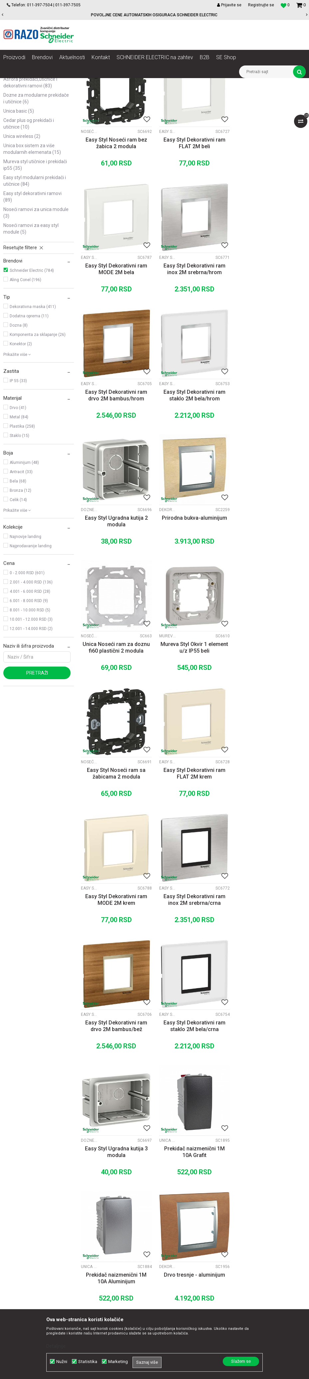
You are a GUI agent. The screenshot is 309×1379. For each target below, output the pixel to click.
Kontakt (92, 1208)
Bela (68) (18, 559)
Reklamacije (183, 1244)
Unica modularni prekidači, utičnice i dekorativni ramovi (32, 118)
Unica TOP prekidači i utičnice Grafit (243, 835)
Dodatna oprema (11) (29, 394)
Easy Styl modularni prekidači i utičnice (34, 259)
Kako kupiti (181, 1208)
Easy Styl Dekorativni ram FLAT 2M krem (270, 595)
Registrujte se (261, 5)
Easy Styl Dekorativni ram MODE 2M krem (116, 721)
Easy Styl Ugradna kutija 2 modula (116, 470)
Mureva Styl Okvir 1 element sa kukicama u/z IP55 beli (270, 971)
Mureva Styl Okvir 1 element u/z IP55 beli (116, 595)
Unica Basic (18, 189)
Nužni (61, 1361)
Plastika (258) (22, 504)
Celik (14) (18, 578)
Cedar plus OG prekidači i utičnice (28, 202)
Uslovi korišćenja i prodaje (197, 1193)
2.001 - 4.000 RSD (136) (31, 660)
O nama (92, 1193)
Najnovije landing (25, 614)
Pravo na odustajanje (192, 1266)
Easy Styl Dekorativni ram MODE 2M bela (270, 220)
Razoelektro (14, 83)
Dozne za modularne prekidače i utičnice (36, 176)
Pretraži (37, 751)
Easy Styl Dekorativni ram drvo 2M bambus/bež (270, 721)
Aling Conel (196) (25, 358)
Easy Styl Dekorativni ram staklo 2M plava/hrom (270, 1097)
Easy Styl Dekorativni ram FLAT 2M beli (193, 220)
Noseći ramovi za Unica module (36, 291)
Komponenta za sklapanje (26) (38, 412)
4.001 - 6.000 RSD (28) (30, 669)
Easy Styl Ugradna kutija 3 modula (193, 846)
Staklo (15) (19, 513)
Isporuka (179, 1229)
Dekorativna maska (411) (33, 384)
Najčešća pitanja (187, 1259)
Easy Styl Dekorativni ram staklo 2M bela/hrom (270, 345)
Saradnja (93, 1200)
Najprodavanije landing (31, 624)
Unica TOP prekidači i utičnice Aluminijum (89, 960)
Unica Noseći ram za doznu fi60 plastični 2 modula (270, 470)
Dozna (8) (19, 403)
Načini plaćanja (185, 1215)
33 (206, 1140)
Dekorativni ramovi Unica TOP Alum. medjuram (166, 459)
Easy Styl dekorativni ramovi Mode (243, 208)
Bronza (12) (20, 568)
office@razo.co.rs (28, 1252)
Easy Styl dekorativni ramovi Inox (89, 334)
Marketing (118, 1361)
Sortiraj (214, 95)
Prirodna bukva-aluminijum (193, 467)
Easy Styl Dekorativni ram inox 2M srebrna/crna (193, 721)
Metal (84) (19, 495)
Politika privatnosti (189, 1200)
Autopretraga (186, 95)
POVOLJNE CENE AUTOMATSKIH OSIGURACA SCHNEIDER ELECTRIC (154, 15)
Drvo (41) (18, 485)
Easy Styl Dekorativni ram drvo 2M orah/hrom (193, 1097)
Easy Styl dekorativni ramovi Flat (166, 208)
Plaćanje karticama (190, 1222)
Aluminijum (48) (24, 540)
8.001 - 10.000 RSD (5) (30, 688)
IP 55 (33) (18, 459)
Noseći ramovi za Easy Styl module (31, 307)
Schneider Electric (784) (32, 348)
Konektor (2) (21, 422)
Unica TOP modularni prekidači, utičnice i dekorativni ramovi (34, 141)
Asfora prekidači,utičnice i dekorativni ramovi (30, 160)
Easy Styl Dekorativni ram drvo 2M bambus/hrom (193, 345)
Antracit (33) (21, 550)
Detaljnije (56, 1346)
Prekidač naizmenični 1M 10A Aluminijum (116, 971)
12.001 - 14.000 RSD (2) (31, 706)
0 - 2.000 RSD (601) (27, 651)
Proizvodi (40, 83)
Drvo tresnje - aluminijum (193, 968)
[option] (154, 15)
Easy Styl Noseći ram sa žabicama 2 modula (193, 595)
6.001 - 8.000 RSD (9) (29, 679)
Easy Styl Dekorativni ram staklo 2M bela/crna (116, 846)
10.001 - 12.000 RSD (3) (31, 697)
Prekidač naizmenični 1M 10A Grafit (270, 846)
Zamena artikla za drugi (195, 1237)
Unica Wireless (21, 214)
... (192, 1140)
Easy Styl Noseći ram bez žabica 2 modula (116, 220)
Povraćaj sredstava (190, 1251)
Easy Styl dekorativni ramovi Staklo (243, 334)
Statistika (87, 1361)
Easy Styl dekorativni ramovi (32, 275)
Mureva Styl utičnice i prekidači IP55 (35, 243)
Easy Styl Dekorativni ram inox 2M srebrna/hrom (116, 345)
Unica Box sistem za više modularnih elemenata (32, 227)
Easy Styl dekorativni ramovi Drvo (166, 334)
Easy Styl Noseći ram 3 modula (116, 1097)
